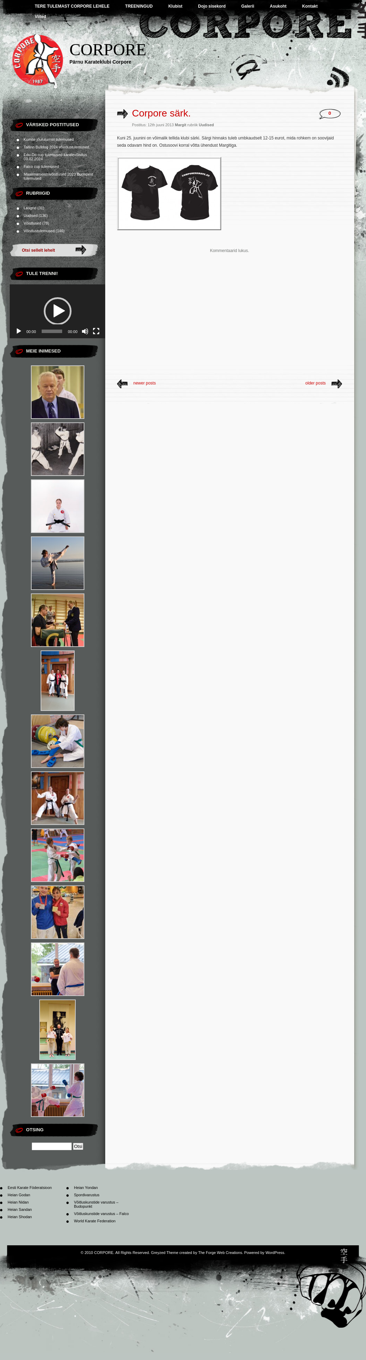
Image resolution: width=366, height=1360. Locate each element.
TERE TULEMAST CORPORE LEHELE (72, 6)
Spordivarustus (86, 1195)
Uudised (31, 215)
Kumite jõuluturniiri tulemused (49, 139)
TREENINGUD (138, 6)
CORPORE (107, 49)
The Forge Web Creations (220, 1252)
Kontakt (310, 6)
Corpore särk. (161, 113)
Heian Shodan (20, 1217)
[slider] (52, 331)
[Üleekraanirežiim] (96, 331)
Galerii (247, 6)
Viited (40, 16)
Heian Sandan (20, 1209)
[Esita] (18, 331)
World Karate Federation (95, 1221)
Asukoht (278, 6)
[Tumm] (85, 331)
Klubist (175, 6)
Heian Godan (19, 1195)
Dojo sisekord (211, 6)
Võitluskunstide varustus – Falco (101, 1214)
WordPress (274, 1252)
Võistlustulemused (39, 231)
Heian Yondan (86, 1187)
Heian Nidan (18, 1202)
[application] (57, 311)
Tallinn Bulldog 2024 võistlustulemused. (57, 147)
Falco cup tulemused (41, 166)
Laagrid (30, 208)
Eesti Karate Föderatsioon (30, 1187)
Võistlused (32, 223)
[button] (58, 311)
